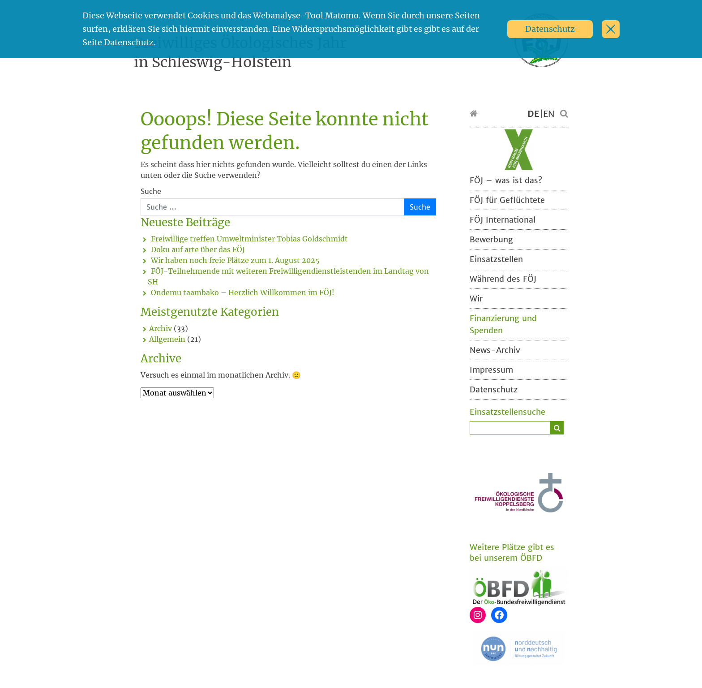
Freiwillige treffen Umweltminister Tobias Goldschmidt (249, 238)
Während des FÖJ (503, 279)
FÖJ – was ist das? (506, 180)
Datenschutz (550, 29)
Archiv (160, 328)
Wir (476, 298)
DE (533, 113)
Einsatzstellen (496, 259)
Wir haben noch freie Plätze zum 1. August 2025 (235, 260)
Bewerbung (491, 239)
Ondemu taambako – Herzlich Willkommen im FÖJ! (242, 292)
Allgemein (167, 339)
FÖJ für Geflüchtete (507, 200)
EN (549, 113)
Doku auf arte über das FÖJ (198, 249)
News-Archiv (495, 350)
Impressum (491, 370)
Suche (151, 191)
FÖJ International (502, 220)
